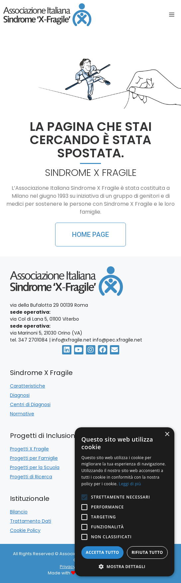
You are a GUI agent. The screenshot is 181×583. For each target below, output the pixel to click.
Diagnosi (20, 395)
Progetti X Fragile (29, 449)
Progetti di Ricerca (31, 476)
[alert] (124, 501)
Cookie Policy (25, 530)
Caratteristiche (27, 386)
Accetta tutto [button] (102, 552)
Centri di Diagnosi (30, 404)
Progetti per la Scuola (34, 467)
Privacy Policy (74, 566)
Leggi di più (130, 484)
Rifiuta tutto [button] (147, 552)
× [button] (166, 434)
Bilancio (19, 511)
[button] (124, 566)
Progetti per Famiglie (34, 458)
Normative (22, 413)
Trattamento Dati (30, 521)
